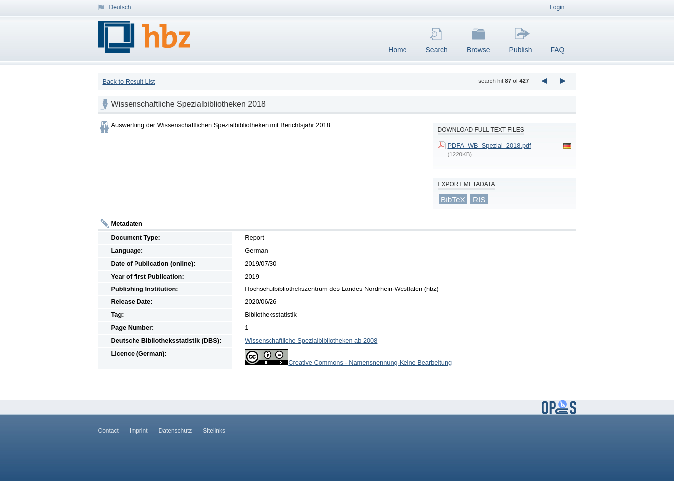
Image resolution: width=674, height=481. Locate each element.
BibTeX (453, 199)
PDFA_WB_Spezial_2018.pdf (489, 145)
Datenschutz (175, 430)
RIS (479, 199)
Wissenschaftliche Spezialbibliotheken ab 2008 (311, 340)
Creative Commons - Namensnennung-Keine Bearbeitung (370, 362)
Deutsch (120, 7)
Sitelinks (214, 430)
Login (557, 7)
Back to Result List (128, 81)
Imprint (139, 430)
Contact (108, 430)
